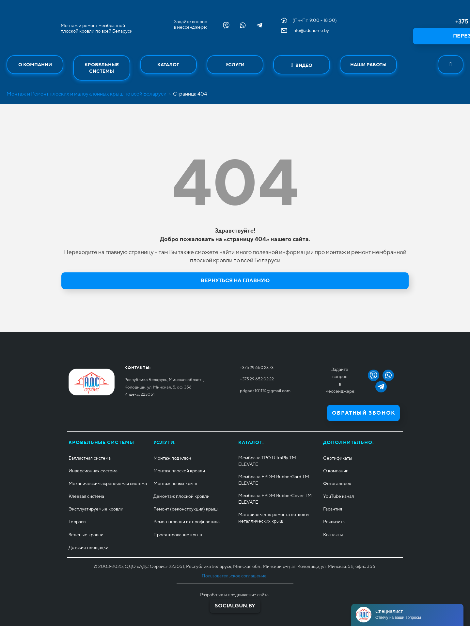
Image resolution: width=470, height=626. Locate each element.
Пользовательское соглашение (234, 575)
